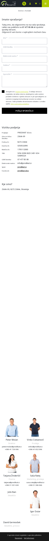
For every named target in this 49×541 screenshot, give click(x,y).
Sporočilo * (7, 74)
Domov (21, 11)
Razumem (18, 538)
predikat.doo (23, 170)
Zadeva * (6, 65)
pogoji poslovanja (22, 92)
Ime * (5, 38)
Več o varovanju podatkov (20, 104)
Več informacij (29, 538)
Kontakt (28, 11)
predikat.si (22, 167)
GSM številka (8, 47)
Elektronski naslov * (10, 56)
